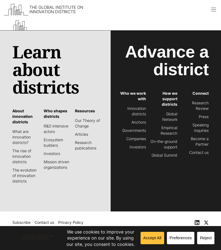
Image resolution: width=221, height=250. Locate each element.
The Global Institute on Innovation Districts (56, 9)
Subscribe (21, 222)
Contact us (44, 222)
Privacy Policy (70, 222)
